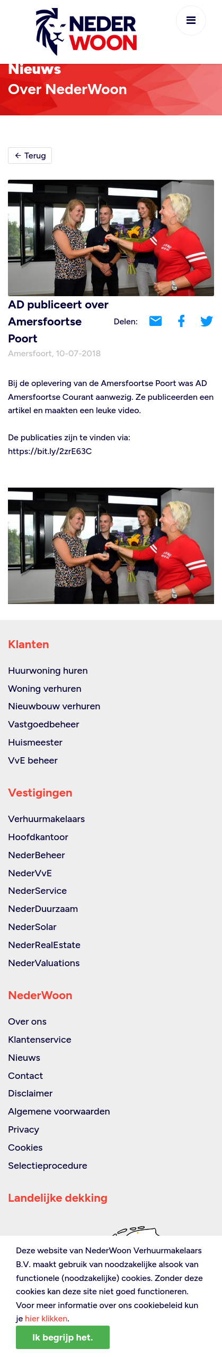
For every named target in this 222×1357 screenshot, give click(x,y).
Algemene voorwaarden (59, 1111)
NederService (37, 891)
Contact (25, 1076)
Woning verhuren (45, 688)
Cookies (25, 1147)
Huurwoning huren (48, 670)
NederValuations (43, 963)
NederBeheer (36, 855)
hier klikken (46, 1318)
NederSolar (32, 927)
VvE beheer (33, 760)
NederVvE (30, 873)
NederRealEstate (44, 945)
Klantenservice (40, 1039)
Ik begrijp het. (62, 1337)
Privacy (23, 1129)
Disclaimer (30, 1093)
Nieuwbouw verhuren (54, 706)
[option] (111, 546)
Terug (30, 155)
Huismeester (35, 742)
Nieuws (24, 1057)
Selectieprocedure (47, 1165)
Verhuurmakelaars (46, 819)
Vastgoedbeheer (43, 724)
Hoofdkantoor (38, 837)
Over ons (27, 1021)
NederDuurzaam (43, 909)
